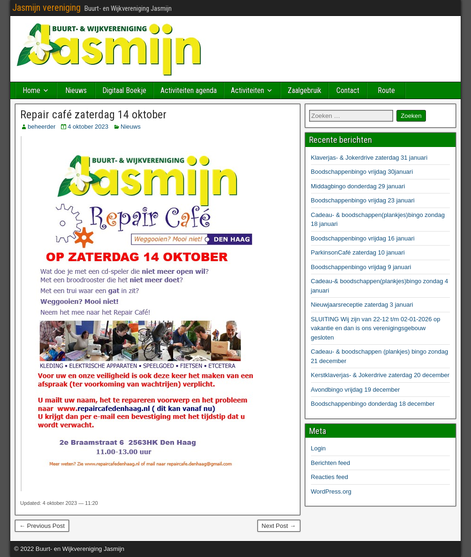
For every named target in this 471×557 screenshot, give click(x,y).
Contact (347, 90)
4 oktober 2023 (88, 126)
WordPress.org (331, 491)
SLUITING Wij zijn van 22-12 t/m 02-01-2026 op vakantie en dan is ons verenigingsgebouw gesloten (376, 328)
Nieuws (76, 90)
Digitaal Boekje (124, 90)
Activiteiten (247, 90)
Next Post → (279, 525)
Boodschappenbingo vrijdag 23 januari (363, 200)
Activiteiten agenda (188, 90)
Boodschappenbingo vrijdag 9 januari (361, 267)
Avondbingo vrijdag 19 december (355, 389)
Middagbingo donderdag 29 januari (358, 186)
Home (31, 90)
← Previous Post (42, 525)
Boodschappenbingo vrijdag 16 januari (363, 238)
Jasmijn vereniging (46, 7)
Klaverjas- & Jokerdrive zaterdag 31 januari (369, 157)
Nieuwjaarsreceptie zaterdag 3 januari (362, 304)
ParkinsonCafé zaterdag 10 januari (358, 252)
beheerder (41, 126)
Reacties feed (330, 476)
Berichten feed (330, 462)
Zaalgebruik (304, 90)
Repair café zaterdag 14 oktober (93, 114)
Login (318, 448)
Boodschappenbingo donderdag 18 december (373, 403)
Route (386, 90)
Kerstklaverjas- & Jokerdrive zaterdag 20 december (380, 375)
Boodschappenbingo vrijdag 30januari (362, 171)
